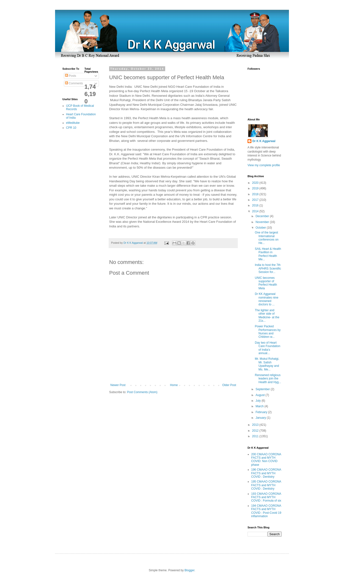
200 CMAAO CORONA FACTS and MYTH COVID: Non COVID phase (266, 459)
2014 (255, 211)
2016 (255, 205)
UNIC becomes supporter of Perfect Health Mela (266, 283)
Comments (74, 83)
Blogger (189, 570)
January (261, 417)
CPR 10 (71, 127)
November (263, 222)
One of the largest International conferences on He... (266, 238)
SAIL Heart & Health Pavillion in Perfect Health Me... (268, 254)
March (260, 406)
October (261, 227)
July (259, 400)
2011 (255, 436)
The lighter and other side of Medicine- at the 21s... (267, 315)
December (263, 216)
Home (174, 385)
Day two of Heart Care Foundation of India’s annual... (267, 348)
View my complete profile (264, 165)
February (262, 412)
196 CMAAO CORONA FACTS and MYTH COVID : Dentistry (266, 473)
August (261, 395)
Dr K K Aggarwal (263, 141)
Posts (70, 76)
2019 (255, 188)
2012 (255, 430)
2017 (255, 200)
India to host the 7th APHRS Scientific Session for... (268, 268)
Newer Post (117, 385)
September (263, 389)
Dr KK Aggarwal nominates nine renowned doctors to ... (266, 299)
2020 (255, 182)
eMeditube (73, 123)
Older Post (229, 385)
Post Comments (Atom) (142, 392)
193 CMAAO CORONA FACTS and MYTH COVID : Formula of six (266, 497)
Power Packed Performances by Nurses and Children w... (268, 332)
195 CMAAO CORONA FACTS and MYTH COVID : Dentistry (266, 485)
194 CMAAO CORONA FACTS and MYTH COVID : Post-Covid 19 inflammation (266, 511)
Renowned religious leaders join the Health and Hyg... (268, 378)
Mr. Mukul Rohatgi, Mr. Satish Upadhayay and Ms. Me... (267, 364)
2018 (255, 194)
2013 (255, 425)
